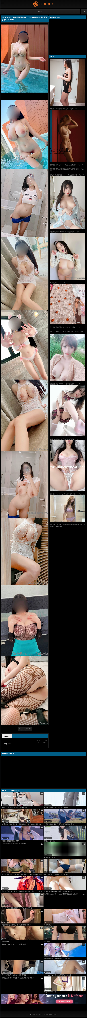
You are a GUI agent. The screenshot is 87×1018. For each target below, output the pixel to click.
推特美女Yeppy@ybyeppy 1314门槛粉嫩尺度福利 (61, 894)
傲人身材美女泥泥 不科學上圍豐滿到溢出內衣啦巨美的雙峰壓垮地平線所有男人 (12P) (23, 875)
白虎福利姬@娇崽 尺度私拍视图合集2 (14, 844)
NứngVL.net (43, 4)
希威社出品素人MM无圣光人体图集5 (56, 807)
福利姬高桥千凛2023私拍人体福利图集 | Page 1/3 (65, 439)
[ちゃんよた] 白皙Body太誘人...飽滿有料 (58, 975)
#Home (40, 11)
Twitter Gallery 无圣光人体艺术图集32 (57, 875)
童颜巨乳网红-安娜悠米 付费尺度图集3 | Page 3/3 (65, 384)
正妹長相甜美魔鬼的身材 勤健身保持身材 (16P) (60, 891)
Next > (28, 729)
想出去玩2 (5, 942)
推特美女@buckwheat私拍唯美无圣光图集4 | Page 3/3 (67, 494)
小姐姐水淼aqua (49, 925)
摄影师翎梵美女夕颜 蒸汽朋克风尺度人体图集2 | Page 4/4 (67, 170)
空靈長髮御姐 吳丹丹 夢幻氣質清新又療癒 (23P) (60, 824)
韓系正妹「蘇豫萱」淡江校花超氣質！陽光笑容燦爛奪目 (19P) (23, 824)
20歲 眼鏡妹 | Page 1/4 (57, 283)
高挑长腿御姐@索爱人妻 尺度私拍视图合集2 (17, 925)
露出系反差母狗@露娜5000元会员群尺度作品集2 (18, 978)
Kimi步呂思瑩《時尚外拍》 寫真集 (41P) (57, 958)
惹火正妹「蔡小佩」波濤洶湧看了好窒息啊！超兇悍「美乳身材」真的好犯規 (67, 526)
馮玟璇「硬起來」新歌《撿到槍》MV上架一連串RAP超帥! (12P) (23, 891)
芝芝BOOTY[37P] (50, 992)
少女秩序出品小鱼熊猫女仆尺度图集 (14, 975)
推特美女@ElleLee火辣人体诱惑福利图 (15, 944)
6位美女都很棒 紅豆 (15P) (10, 841)
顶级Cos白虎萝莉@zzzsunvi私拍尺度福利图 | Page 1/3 (67, 175)
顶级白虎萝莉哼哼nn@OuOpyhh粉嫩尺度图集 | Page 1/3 (67, 332)
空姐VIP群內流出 (49, 841)
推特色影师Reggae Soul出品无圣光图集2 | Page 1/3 (66, 165)
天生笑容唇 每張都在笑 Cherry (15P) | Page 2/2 (65, 327)
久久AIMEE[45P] (49, 858)
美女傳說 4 (47, 942)
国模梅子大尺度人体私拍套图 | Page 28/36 (63, 109)
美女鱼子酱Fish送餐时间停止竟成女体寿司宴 (17, 908)
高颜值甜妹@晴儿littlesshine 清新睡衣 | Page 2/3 (65, 232)
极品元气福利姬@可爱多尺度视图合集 (15, 807)
